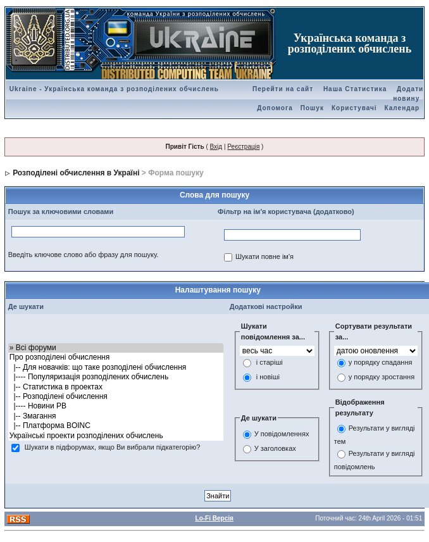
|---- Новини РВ (115, 406)
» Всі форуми (115, 348)
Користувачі (354, 107)
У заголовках (275, 448)
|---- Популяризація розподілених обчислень (115, 377)
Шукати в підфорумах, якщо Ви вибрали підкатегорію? (112, 447)
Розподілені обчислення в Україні (76, 172)
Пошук (312, 107)
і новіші (268, 377)
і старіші (269, 363)
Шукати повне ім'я (264, 256)
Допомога (274, 107)
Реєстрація (243, 146)
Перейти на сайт (282, 88)
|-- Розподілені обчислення (115, 396)
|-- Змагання (115, 416)
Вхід (216, 146)
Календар (402, 107)
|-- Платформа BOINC (115, 426)
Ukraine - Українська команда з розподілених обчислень (114, 88)
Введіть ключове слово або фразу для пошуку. (83, 254)
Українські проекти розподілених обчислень (115, 436)
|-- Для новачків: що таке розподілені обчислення (115, 367)
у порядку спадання (381, 363)
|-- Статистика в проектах (115, 387)
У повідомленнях (281, 434)
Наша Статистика (355, 88)
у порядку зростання (381, 377)
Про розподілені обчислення (115, 357)
